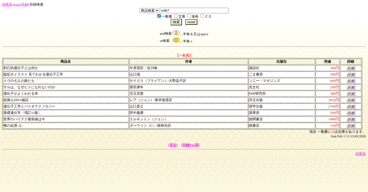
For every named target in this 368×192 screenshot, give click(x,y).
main (17, 4)
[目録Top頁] (190, 145)
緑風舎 (7, 4)
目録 (25, 4)
